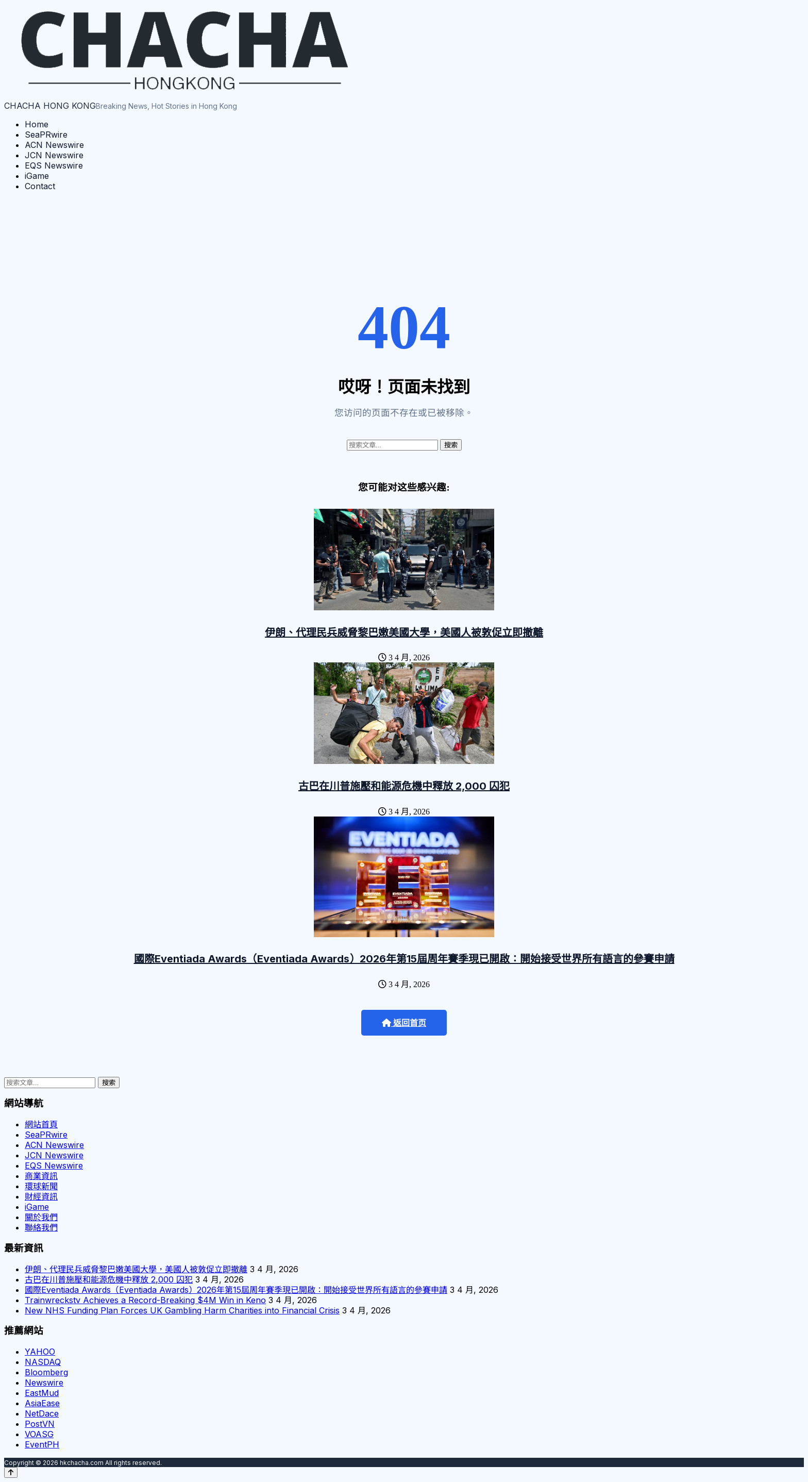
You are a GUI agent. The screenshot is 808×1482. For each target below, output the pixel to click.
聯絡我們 (41, 1227)
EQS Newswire (54, 165)
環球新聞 (41, 1186)
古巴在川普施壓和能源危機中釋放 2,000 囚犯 (404, 786)
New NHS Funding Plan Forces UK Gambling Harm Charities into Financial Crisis (182, 1310)
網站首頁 (41, 1124)
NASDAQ (43, 1362)
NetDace (42, 1413)
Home (36, 124)
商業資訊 (41, 1176)
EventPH (42, 1444)
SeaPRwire (46, 134)
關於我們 (41, 1217)
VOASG (39, 1434)
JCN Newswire (54, 155)
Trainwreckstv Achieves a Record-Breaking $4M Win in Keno (145, 1300)
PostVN (40, 1424)
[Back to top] (11, 1472)
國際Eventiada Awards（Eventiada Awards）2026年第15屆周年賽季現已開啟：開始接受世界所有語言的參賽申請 (404, 959)
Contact (40, 186)
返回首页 (404, 1023)
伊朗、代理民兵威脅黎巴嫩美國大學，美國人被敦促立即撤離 (404, 632)
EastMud (42, 1393)
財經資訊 (41, 1196)
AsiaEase (42, 1403)
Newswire (44, 1382)
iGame (37, 176)
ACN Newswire (54, 145)
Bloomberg (46, 1372)
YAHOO (40, 1351)
